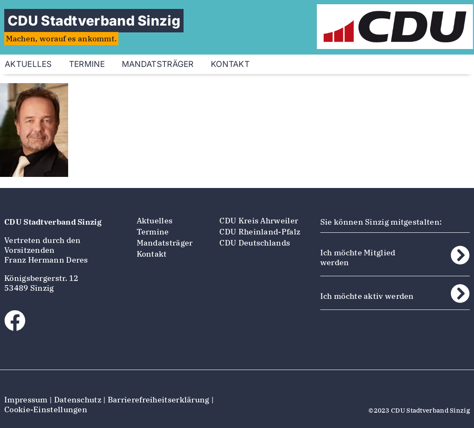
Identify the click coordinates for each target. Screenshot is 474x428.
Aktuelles (155, 221)
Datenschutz (77, 400)
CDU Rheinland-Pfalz (259, 232)
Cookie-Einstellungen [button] (45, 409)
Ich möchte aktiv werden (367, 296)
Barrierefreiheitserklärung (159, 400)
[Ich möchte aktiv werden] (460, 293)
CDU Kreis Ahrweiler (258, 221)
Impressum (26, 400)
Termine (87, 64)
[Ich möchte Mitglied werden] (460, 255)
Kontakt (230, 64)
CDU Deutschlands (254, 243)
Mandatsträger (158, 64)
